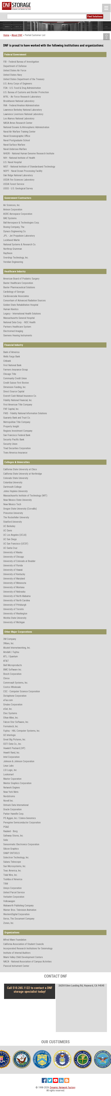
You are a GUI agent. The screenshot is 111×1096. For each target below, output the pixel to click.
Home (6, 35)
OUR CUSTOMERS (55, 1042)
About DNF (17, 35)
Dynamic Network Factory (62, 1087)
